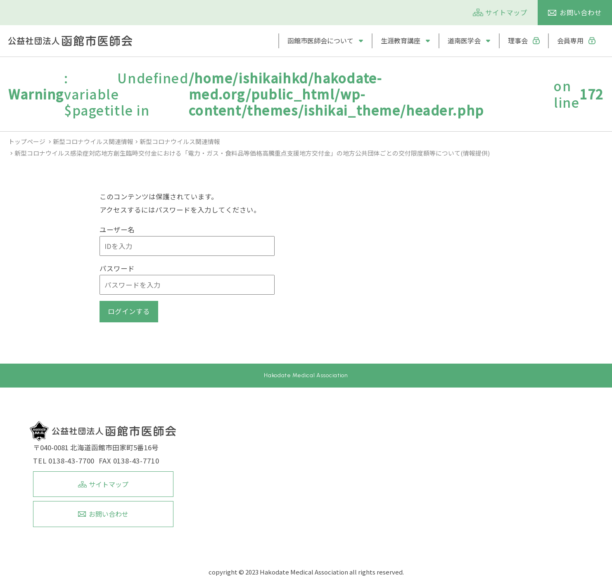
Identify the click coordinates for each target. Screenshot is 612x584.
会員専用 (570, 41)
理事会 (518, 41)
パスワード (117, 268)
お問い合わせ (581, 12)
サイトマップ (506, 12)
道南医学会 (464, 41)
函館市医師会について (320, 41)
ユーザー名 (117, 229)
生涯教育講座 (400, 41)
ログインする (129, 311)
